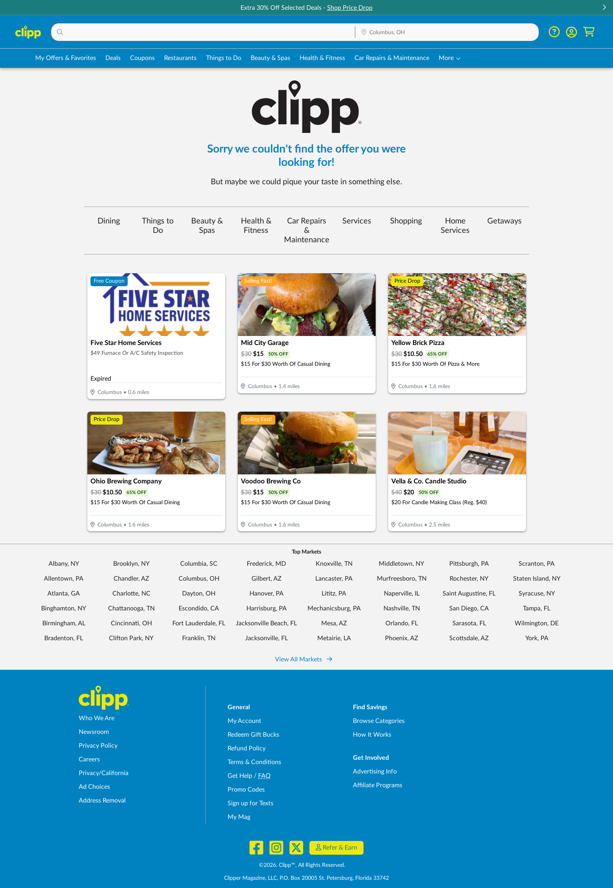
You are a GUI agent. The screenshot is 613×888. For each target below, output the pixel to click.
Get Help (240, 776)
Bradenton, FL (63, 638)
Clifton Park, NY (131, 638)
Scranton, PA (537, 564)
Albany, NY (64, 564)
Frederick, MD (266, 564)
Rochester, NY (469, 579)
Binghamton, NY (63, 608)
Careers (89, 759)
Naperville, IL (402, 593)
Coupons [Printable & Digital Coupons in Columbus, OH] (142, 58)
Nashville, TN (401, 608)
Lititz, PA (334, 593)
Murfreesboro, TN (402, 579)
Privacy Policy (98, 746)
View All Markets (303, 659)
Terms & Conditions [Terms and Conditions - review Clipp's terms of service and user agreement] (254, 762)
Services (356, 221)
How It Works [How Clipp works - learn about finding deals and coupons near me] (372, 735)
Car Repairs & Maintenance (306, 230)
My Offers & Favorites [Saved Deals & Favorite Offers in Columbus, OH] (65, 58)
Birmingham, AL (63, 623)
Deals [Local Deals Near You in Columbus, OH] (113, 58)
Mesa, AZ (334, 623)
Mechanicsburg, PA (334, 608)
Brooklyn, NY (131, 564)
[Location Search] (446, 32)
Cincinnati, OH (131, 623)
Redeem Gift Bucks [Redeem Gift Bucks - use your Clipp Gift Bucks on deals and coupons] (253, 735)
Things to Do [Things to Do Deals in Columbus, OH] (223, 58)
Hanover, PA (267, 593)
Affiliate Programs (377, 785)
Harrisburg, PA (266, 608)
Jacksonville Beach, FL (266, 623)
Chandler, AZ (131, 579)
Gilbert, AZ (266, 579)
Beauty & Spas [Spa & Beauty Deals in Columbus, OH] (270, 58)
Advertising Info (375, 771)
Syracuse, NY (537, 593)
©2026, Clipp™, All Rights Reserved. (302, 865)
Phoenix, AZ (401, 638)
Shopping (406, 221)
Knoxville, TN (334, 564)
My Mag (239, 817)
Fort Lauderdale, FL (198, 623)
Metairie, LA (334, 638)
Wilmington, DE (537, 623)
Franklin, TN (198, 638)
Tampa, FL (536, 608)
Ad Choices (94, 787)
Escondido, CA (199, 608)
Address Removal (102, 800)
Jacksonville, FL (266, 638)
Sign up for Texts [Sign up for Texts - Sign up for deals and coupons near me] (250, 803)
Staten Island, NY (537, 579)
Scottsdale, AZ (469, 638)
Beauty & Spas (207, 225)
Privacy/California (103, 773)
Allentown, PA (63, 579)
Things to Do (158, 225)
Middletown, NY (401, 564)
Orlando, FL (401, 623)
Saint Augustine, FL (469, 593)
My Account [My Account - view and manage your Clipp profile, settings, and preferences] (244, 721)
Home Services (455, 225)
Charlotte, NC (131, 593)
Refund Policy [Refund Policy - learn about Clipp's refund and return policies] (247, 748)
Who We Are (96, 718)
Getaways (504, 221)
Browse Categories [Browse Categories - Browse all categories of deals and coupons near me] (379, 721)
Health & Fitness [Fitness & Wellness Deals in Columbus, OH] (322, 58)
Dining (109, 221)
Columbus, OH (199, 579)
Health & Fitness (256, 225)
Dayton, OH (198, 593)
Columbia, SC (198, 564)
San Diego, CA (469, 608)
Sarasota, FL (469, 623)
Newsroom (94, 732)
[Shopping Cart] (589, 32)
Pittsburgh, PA (469, 564)
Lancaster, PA (334, 579)
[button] (604, 8)
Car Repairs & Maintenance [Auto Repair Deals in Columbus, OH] (391, 58)
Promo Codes (246, 789)
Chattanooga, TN (131, 608)
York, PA (536, 638)
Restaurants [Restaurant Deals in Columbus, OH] (180, 58)
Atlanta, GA (63, 593)
